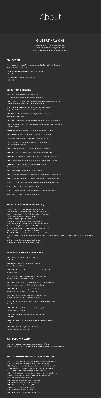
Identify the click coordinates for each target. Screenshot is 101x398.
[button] (98, 2)
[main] (50, 17)
